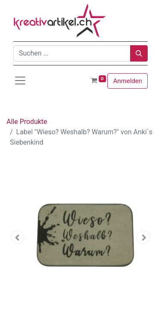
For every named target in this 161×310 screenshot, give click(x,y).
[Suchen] (139, 53)
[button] (17, 237)
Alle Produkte (26, 122)
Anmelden (127, 81)
